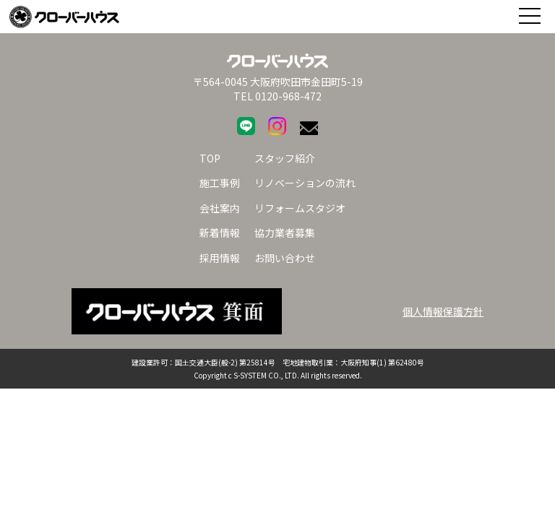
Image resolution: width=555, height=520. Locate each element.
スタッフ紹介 (284, 158)
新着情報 (219, 232)
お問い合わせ (284, 258)
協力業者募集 (284, 232)
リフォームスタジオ (299, 208)
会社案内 (219, 208)
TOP (209, 158)
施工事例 (219, 183)
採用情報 (219, 258)
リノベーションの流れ (305, 183)
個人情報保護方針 (443, 311)
